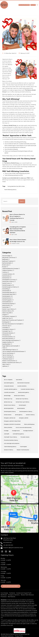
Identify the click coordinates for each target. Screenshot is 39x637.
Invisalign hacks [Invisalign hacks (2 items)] (16, 430)
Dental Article (5, 278)
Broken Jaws (5, 265)
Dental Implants (6, 296)
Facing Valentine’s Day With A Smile (16, 186)
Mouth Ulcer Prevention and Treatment (12, 320)
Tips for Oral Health (7, 357)
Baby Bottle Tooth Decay (8, 257)
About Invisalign (6, 255)
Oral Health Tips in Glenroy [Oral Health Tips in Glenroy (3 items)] (10, 437)
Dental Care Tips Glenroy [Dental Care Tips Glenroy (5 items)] (22, 398)
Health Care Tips (6, 318)
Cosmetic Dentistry (7, 274)
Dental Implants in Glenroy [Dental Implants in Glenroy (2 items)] (25, 411)
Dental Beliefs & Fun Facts (9, 279)
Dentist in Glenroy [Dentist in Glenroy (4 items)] (30, 414)
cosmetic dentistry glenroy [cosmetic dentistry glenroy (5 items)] (10, 389)
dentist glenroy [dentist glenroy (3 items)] (18, 414)
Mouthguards (5, 322)
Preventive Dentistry (7, 336)
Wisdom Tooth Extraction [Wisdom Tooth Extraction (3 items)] (23, 450)
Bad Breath (5, 259)
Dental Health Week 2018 (8, 294)
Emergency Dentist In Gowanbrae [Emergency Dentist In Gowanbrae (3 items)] (12, 424)
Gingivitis (4, 314)
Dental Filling (5, 289)
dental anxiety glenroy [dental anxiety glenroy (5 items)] (23, 392)
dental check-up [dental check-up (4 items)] (8, 402)
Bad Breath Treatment (8, 261)
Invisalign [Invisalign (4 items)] (6, 430)
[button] (37, 5)
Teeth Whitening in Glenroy (9, 349)
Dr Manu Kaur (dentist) (9, 53)
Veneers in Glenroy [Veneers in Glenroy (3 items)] (8, 450)
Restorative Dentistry (7, 338)
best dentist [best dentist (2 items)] (19, 379)
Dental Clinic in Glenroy (8, 281)
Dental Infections (6, 298)
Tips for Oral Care (7, 355)
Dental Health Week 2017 (8, 292)
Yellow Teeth (5, 364)
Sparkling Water (6, 344)
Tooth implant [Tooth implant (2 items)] (23, 446)
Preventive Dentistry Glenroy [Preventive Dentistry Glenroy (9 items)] (11, 440)
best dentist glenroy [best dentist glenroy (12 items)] (9, 383)
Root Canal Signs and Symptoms (10, 340)
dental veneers (6, 305)
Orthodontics (5, 335)
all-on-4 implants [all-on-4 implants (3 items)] (8, 379)
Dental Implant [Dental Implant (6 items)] (22, 405)
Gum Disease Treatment (8, 316)
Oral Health (5, 327)
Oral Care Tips (6, 325)
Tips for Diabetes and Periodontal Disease (13, 351)
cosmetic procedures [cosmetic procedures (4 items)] (9, 392)
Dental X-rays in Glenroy (8, 309)
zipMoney (4, 366)
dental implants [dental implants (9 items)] (21, 408)
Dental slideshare (6, 301)
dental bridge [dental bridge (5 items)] (7, 395)
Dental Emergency (7, 285)
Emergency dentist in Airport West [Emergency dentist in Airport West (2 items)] (12, 421)
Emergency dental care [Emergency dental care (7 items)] (9, 418)
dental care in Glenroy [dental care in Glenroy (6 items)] (19, 395)
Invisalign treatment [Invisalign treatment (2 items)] (28, 430)
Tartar (4, 348)
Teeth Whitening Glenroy (10, 189)
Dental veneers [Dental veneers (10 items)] (7, 414)
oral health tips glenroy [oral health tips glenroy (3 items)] (18, 434)
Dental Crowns (6, 283)
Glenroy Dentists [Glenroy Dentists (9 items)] (8, 427)
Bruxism (4, 266)
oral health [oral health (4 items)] (6, 434)
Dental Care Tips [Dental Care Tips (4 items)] (8, 398)
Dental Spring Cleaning (8, 303)
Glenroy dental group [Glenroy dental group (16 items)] (29, 424)
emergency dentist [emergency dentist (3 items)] (23, 418)
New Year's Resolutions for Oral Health (12, 324)
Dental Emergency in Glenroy (9, 287)
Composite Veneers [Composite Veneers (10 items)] (9, 386)
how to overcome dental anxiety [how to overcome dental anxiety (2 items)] (24, 427)
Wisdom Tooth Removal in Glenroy (11, 362)
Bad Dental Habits (6, 263)
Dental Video (5, 307)
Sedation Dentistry (7, 342)
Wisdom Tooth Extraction (8, 360)
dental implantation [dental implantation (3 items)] (9, 408)
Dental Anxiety (6, 276)
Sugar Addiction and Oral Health (10, 346)
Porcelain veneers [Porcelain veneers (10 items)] (25, 437)
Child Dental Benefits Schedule (10, 268)
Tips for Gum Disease (7, 353)
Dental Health (5, 290)
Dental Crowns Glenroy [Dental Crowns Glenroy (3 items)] (9, 405)
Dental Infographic (7, 300)
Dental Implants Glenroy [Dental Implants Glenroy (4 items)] (10, 411)
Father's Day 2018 (6, 313)
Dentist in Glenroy (6, 311)
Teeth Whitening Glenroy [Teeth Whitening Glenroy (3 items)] (10, 446)
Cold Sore (4, 272)
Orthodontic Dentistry (8, 333)
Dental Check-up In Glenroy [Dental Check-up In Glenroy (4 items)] (22, 402)
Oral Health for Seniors (8, 329)
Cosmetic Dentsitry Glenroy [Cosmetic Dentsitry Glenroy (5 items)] (27, 389)
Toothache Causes (7, 359)
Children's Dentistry (7, 270)
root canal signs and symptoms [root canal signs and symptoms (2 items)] (11, 443)
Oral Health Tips (6, 331)
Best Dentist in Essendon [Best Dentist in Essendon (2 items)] (23, 383)
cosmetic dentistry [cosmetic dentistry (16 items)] (22, 386)
